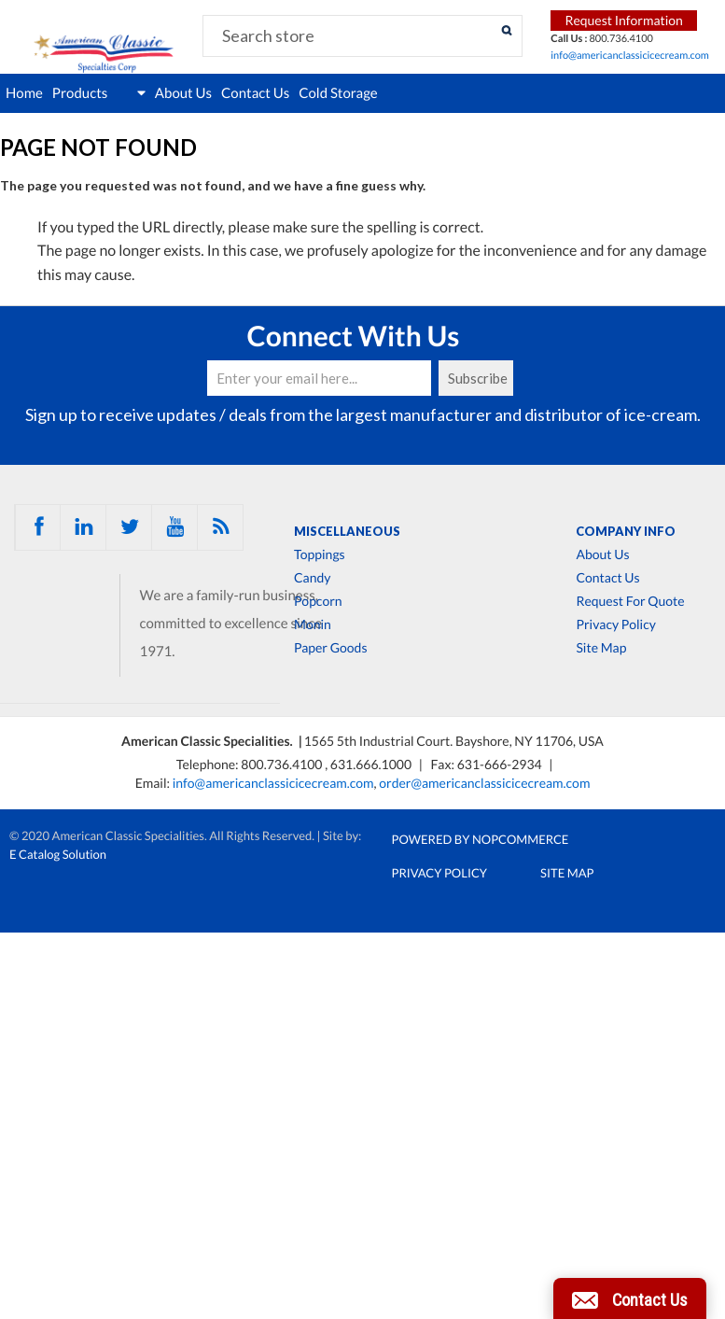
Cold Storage (338, 93)
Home (24, 93)
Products (99, 93)
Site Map (601, 647)
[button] (629, 1298)
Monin (312, 624)
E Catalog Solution (57, 854)
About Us (183, 93)
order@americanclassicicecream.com (484, 783)
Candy (312, 577)
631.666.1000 (372, 764)
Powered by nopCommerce (480, 839)
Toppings (319, 554)
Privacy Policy (615, 624)
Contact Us (255, 93)
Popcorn (318, 601)
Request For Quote (630, 601)
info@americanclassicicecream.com (630, 55)
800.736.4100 (283, 764)
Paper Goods (330, 647)
